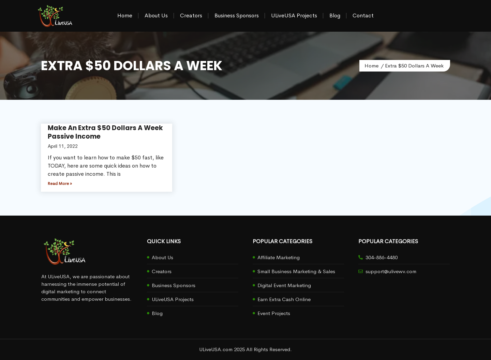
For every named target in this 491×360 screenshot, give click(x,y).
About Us (156, 15)
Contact (363, 15)
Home (124, 15)
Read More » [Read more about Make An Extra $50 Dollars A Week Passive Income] (60, 183)
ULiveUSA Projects (294, 15)
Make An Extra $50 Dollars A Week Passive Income (105, 132)
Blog (334, 15)
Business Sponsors (236, 15)
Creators (191, 15)
